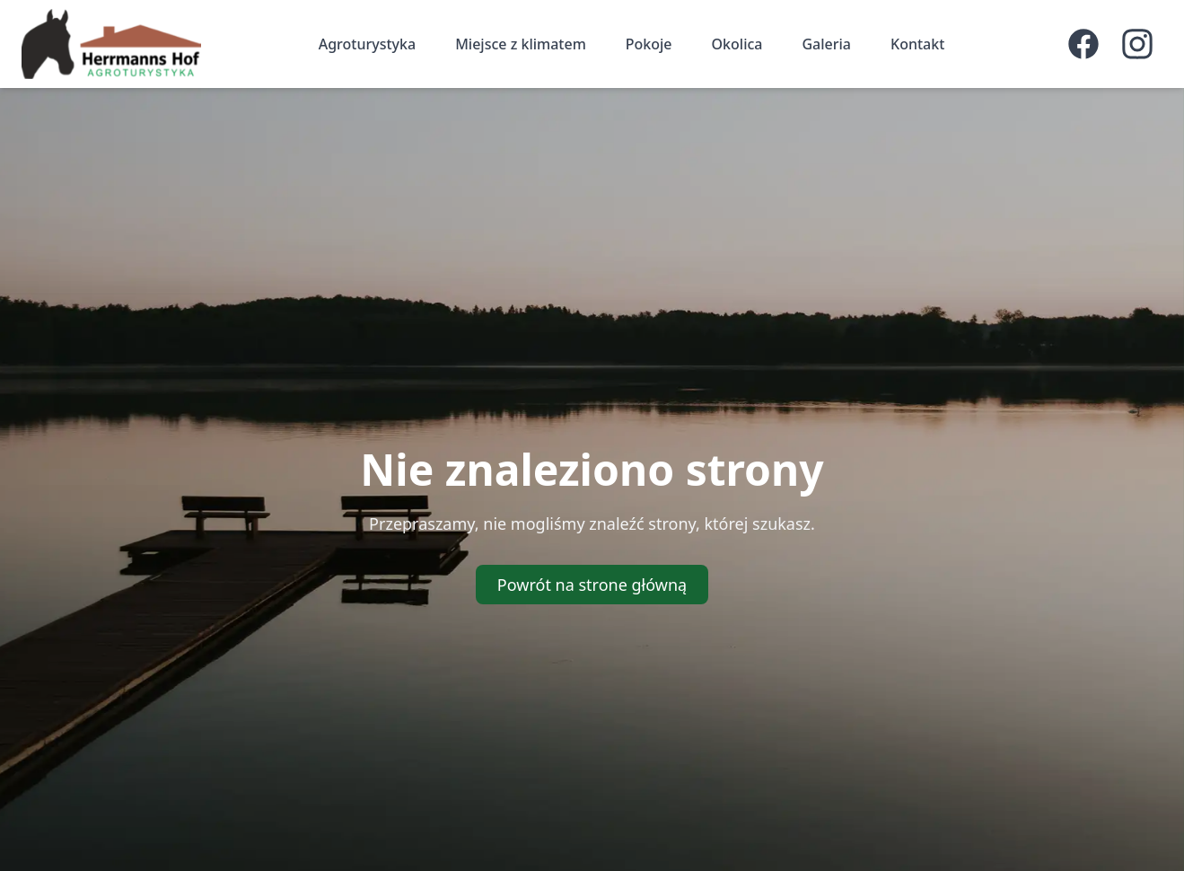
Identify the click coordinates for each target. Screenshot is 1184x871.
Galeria (826, 44)
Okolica (737, 44)
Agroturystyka (367, 44)
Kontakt (917, 44)
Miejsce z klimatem (520, 44)
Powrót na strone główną (592, 584)
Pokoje (649, 44)
